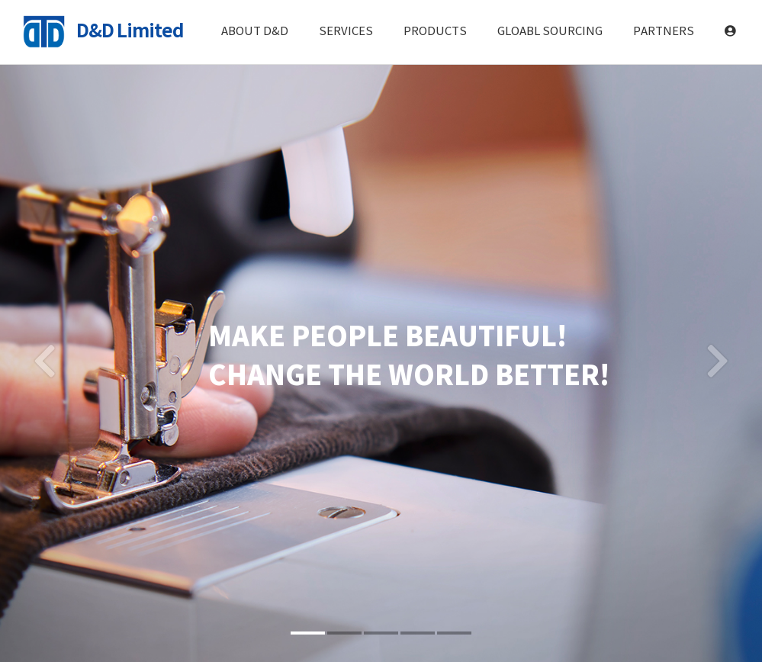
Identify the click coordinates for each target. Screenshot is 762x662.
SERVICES (346, 31)
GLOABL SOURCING (550, 31)
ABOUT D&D (254, 31)
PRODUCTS (435, 31)
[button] (45, 357)
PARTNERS (663, 31)
